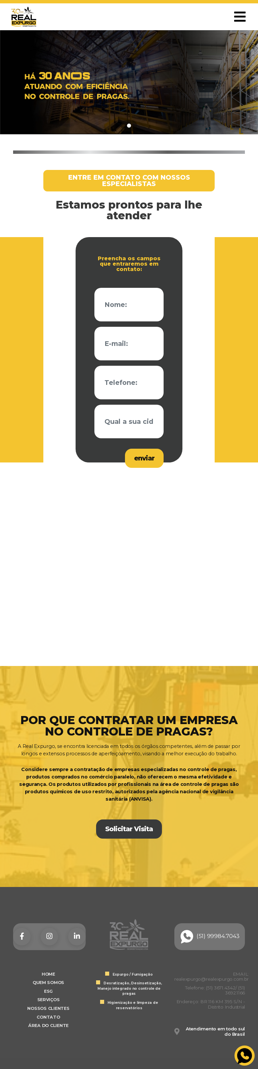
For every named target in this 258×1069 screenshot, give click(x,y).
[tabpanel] (129, 82)
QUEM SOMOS (48, 982)
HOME (48, 974)
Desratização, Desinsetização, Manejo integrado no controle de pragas (129, 988)
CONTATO (48, 1017)
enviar (144, 458)
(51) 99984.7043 (210, 936)
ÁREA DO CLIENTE (48, 1025)
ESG (48, 991)
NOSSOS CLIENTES (48, 1008)
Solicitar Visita (129, 829)
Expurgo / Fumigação (133, 974)
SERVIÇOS (48, 999)
